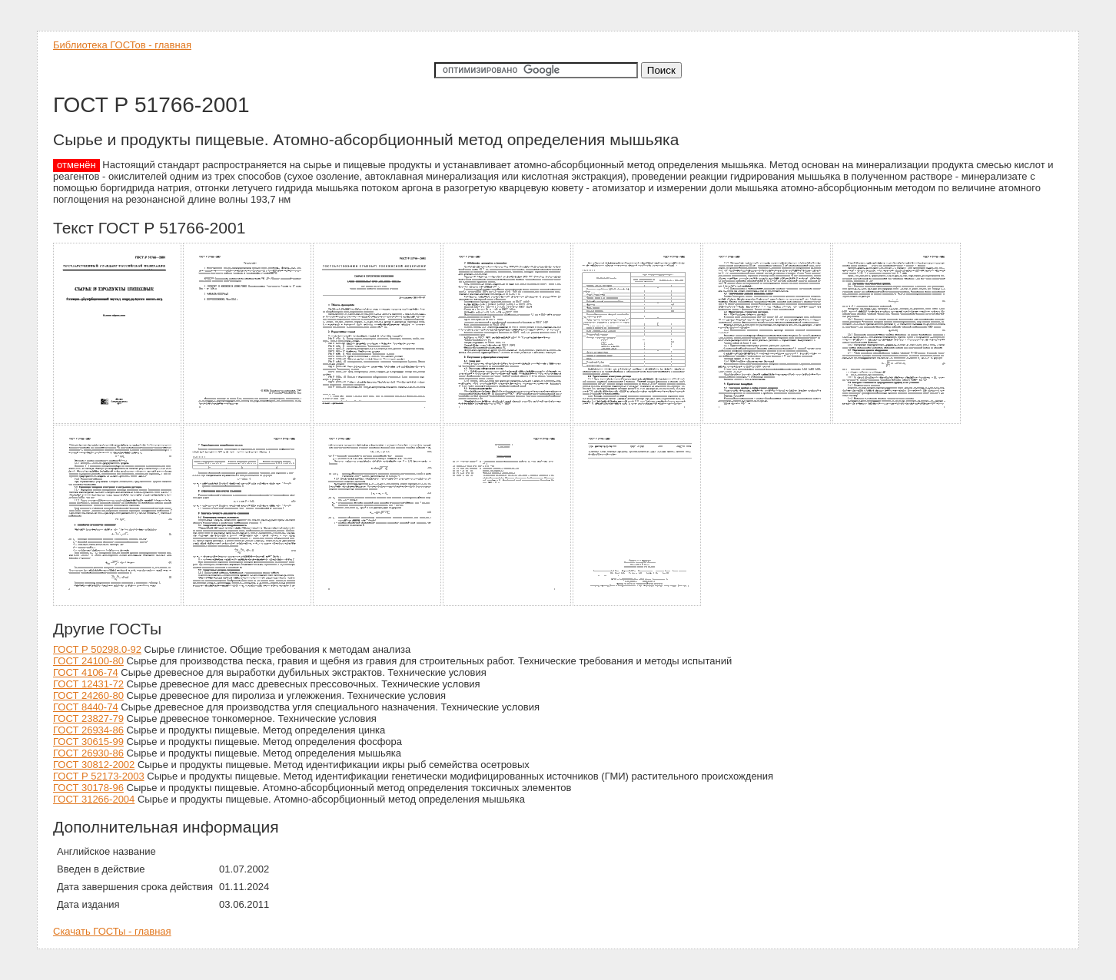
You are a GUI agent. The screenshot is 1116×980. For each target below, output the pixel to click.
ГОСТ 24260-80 (88, 695)
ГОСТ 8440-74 (85, 707)
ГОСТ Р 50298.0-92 (97, 649)
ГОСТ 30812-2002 (94, 764)
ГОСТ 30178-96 (88, 787)
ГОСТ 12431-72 (88, 684)
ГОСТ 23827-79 (88, 718)
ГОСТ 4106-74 (85, 672)
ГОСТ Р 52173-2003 (98, 776)
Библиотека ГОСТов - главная (122, 45)
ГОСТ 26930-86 (88, 753)
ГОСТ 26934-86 (88, 730)
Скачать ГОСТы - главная (112, 931)
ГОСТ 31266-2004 (94, 799)
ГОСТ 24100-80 (88, 661)
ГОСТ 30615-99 (88, 741)
